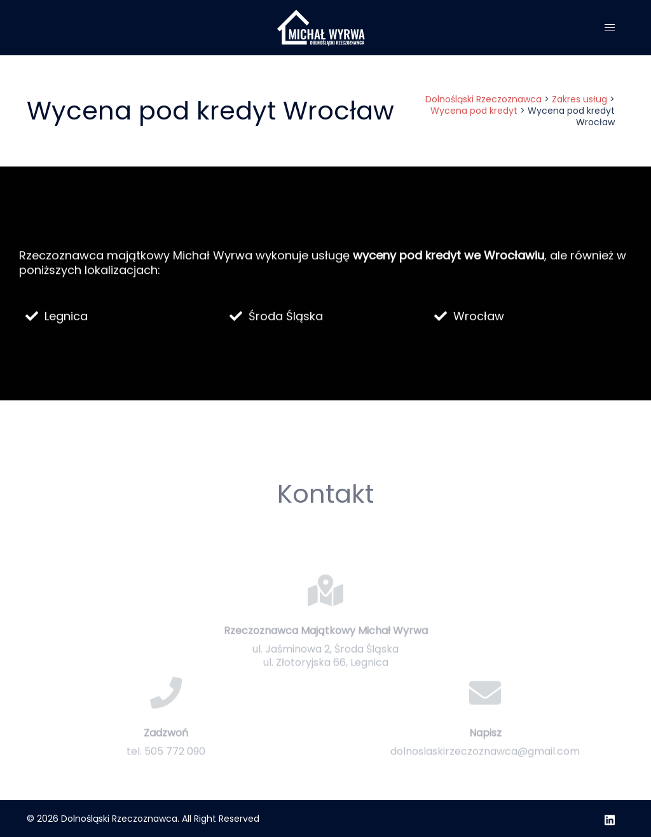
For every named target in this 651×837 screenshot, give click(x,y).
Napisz (485, 753)
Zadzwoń (166, 753)
